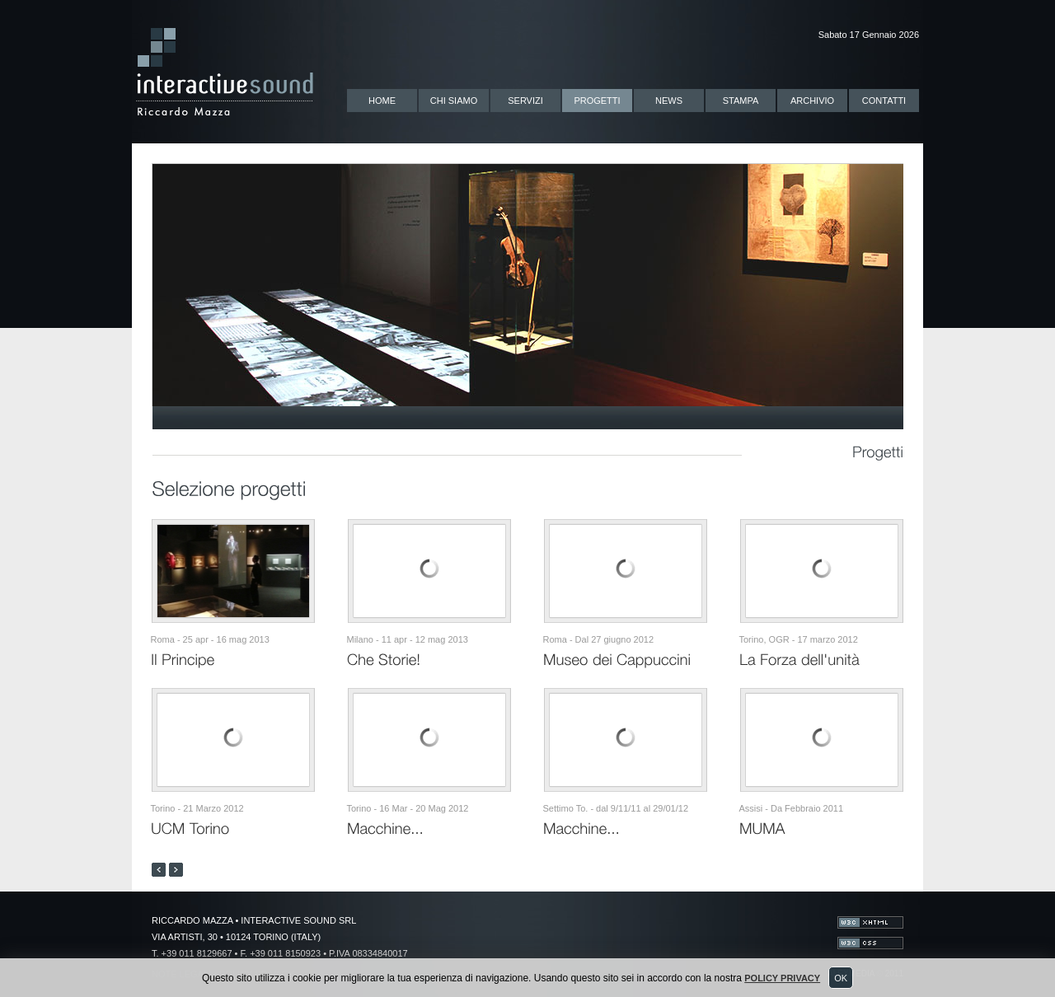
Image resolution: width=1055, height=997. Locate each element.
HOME (382, 100)
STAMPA (741, 100)
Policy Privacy (782, 978)
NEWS (668, 100)
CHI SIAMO (453, 100)
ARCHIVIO (812, 100)
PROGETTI (597, 100)
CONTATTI (884, 100)
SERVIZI (525, 100)
